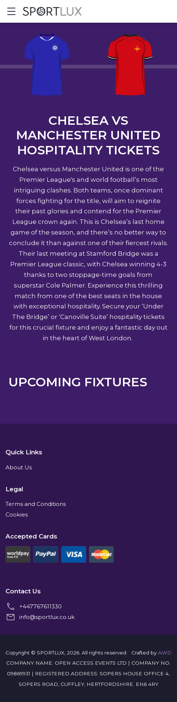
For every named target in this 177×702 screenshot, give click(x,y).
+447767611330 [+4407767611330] (40, 606)
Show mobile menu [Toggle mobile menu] (15, 11)
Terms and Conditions (35, 503)
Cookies (16, 514)
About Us (18, 467)
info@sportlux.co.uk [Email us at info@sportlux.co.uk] (47, 616)
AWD (165, 653)
